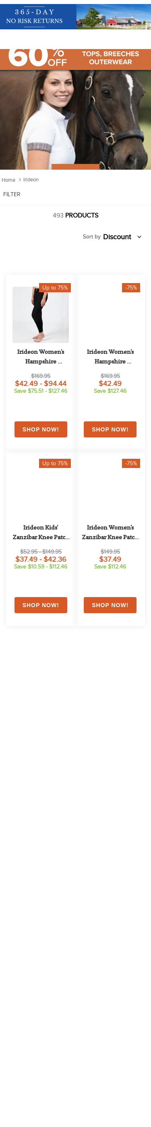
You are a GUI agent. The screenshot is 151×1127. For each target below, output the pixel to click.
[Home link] (8, 180)
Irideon (31, 180)
